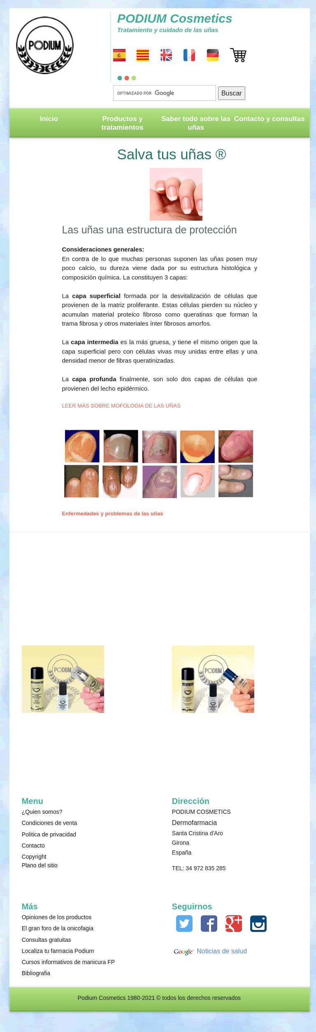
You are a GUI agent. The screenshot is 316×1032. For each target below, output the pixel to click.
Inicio (49, 119)
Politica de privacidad (49, 834)
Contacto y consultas (269, 119)
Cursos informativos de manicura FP (68, 962)
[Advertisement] (213, 581)
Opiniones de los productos (57, 917)
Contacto (33, 845)
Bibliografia (36, 973)
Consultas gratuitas (46, 939)
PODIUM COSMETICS (201, 811)
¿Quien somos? (42, 811)
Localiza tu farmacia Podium (58, 951)
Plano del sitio (40, 865)
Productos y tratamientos (123, 123)
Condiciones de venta (49, 823)
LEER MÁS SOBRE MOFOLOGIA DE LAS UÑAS (121, 406)
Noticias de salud (221, 951)
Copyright (34, 856)
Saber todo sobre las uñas (195, 123)
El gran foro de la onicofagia (57, 928)
